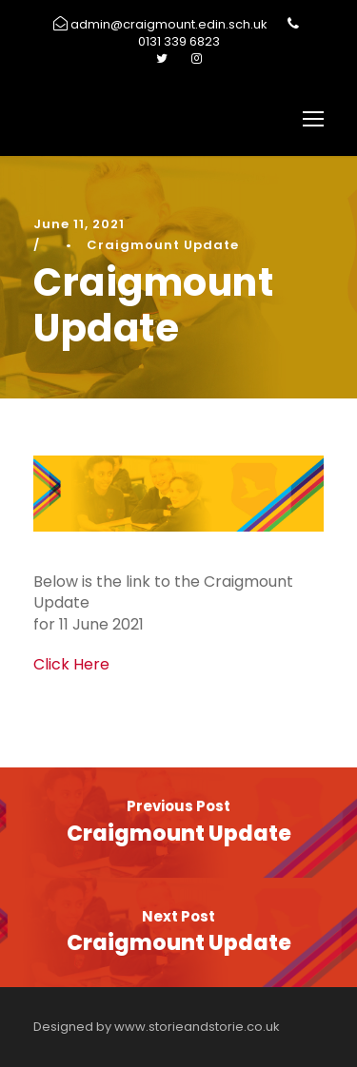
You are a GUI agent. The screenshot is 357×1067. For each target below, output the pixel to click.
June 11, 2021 (79, 224)
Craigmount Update (163, 245)
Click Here (71, 664)
